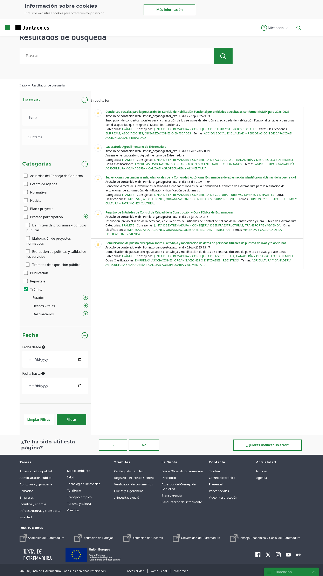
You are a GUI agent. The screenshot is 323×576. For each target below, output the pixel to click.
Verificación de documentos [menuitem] (133, 484)
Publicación (36, 273)
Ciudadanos (232, 164)
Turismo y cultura (264, 199)
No (144, 445)
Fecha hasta (33, 373)
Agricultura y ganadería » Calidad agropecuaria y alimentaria (155, 168)
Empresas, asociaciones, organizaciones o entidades (148, 133)
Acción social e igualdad (125, 138)
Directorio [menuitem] (169, 478)
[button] (275, 27)
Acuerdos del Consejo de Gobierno (53, 176)
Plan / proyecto (38, 208)
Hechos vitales (44, 306)
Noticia (32, 200)
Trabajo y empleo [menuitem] (79, 497)
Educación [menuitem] (26, 491)
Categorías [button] (37, 164)
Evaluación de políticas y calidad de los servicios (56, 254)
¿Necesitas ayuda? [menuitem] (126, 497)
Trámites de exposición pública (53, 264)
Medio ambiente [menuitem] (78, 471)
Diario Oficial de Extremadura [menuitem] (182, 471)
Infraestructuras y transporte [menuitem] (40, 510)
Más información (169, 9)
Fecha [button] (30, 335)
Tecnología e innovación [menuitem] (83, 484)
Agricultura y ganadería (275, 164)
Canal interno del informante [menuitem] (182, 502)
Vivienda (133, 234)
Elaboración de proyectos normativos (48, 241)
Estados (38, 297)
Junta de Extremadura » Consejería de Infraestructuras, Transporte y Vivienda (217, 225)
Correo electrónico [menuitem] (222, 478)
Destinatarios (43, 314)
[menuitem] (42, 538)
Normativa (35, 192)
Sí (113, 445)
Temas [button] (31, 99)
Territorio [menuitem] (74, 490)
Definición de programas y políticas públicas (56, 227)
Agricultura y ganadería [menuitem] (36, 484)
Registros (222, 230)
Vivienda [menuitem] (73, 510)
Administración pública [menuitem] (35, 478)
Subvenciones (225, 199)
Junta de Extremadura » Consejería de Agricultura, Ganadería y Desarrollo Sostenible (224, 160)
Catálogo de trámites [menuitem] (128, 471)
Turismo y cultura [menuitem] (79, 503)
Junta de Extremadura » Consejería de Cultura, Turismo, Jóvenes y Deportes (214, 195)
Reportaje (34, 281)
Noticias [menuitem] (261, 471)
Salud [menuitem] (70, 477)
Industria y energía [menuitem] (33, 504)
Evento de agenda (40, 184)
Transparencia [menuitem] (171, 495)
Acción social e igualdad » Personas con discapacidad (248, 133)
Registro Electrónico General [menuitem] (134, 478)
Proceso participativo (43, 217)
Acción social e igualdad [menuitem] (36, 471)
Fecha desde (33, 347)
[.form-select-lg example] (55, 117)
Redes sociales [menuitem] (219, 491)
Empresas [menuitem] (27, 497)
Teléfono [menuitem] (215, 471)
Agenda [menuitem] (261, 478)
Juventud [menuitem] (26, 517)
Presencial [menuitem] (216, 484)
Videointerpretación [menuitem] (223, 497)
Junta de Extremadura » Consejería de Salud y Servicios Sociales (205, 129)
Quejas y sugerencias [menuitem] (128, 491)
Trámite (33, 289)
